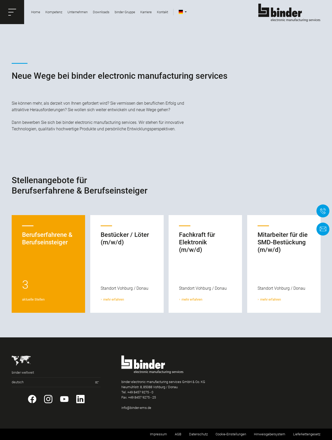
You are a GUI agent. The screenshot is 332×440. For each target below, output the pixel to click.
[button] (12, 12)
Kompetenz (53, 12)
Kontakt (162, 12)
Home (35, 12)
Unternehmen (77, 12)
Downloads (101, 12)
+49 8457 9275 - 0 (140, 392)
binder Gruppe (125, 12)
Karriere (146, 12)
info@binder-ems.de (136, 408)
